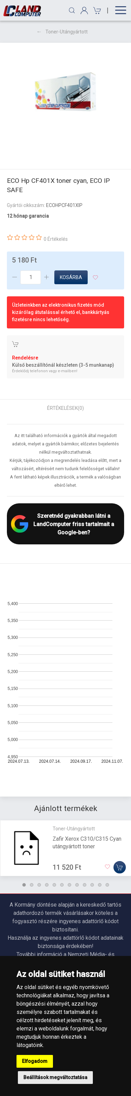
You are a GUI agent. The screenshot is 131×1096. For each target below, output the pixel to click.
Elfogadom (34, 1061)
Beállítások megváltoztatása (55, 1077)
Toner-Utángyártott (66, 31)
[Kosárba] (119, 867)
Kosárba (71, 277)
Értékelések (65, 408)
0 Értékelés (56, 239)
